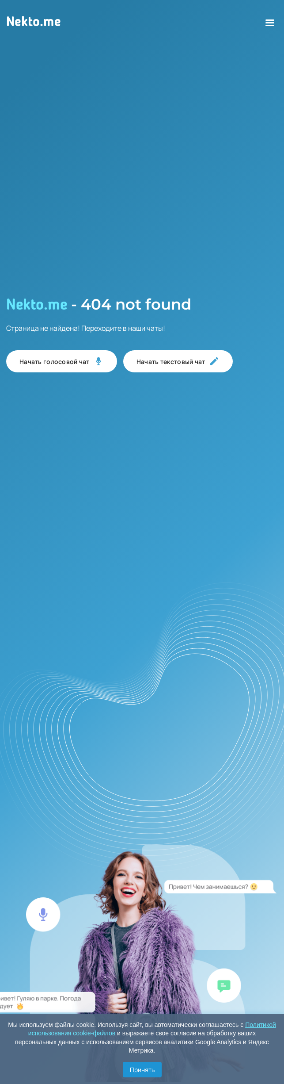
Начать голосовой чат (61, 361)
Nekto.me (33, 22)
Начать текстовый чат (178, 361)
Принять (142, 1069)
